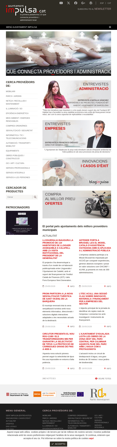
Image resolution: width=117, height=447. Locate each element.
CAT (109, 3)
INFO (70, 286)
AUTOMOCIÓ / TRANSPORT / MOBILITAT (79, 427)
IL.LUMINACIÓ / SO (50, 426)
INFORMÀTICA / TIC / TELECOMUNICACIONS (77, 422)
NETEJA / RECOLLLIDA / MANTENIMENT (52, 422)
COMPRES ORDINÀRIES (77, 415)
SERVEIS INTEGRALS (99, 426)
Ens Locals (11, 426)
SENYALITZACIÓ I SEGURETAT (80, 418)
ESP (102, 3)
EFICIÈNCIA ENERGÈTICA (53, 428)
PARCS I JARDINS (50, 418)
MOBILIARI (47, 415)
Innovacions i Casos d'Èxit (18, 418)
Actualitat (11, 421)
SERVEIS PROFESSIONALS (101, 421)
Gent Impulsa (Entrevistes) (19, 415)
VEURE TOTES (103, 378)
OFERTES (10, 424)
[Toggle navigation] (58, 27)
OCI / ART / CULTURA (98, 417)
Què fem (10, 429)
